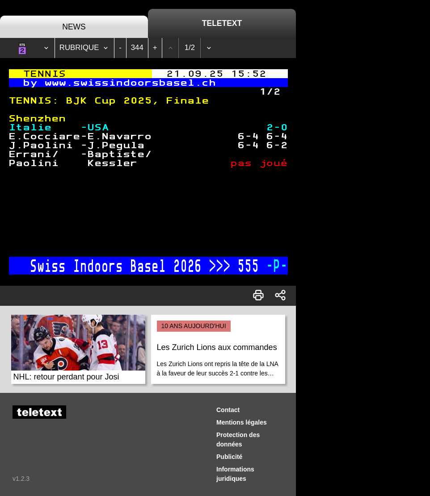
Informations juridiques (235, 474)
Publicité (229, 456)
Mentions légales (241, 422)
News (74, 26)
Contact (228, 409)
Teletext (222, 23)
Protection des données (238, 439)
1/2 (190, 47)
